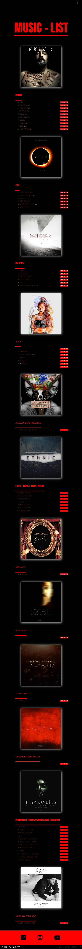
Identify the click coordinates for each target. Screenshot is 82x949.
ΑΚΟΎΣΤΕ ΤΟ (64, 348)
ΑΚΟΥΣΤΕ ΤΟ (64, 192)
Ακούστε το (64, 102)
